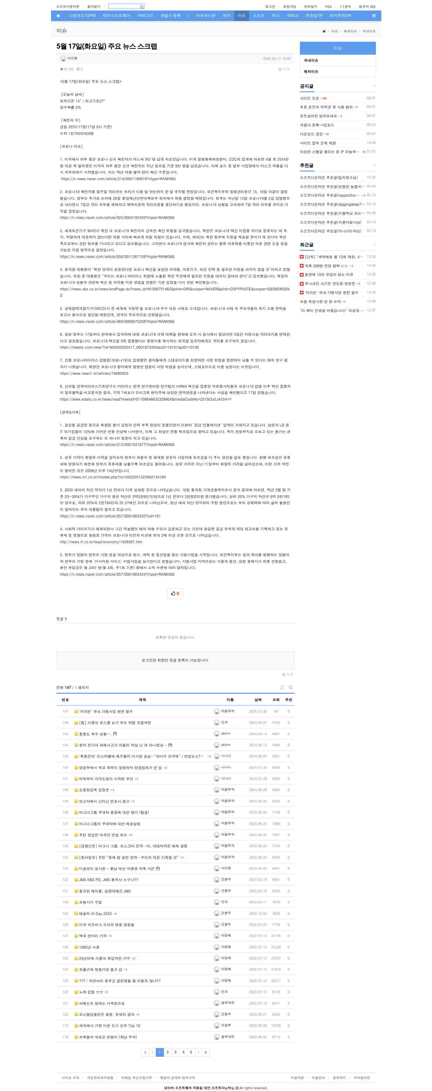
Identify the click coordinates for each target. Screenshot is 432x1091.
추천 (288, 699)
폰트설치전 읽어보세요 (318, 115)
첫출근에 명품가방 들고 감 (98, 969)
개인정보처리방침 (100, 1077)
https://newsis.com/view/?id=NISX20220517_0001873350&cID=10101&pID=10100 (129, 347)
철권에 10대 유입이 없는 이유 (326, 274)
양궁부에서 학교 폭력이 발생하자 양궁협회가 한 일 (118, 767)
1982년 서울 (87, 947)
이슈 (334, 31)
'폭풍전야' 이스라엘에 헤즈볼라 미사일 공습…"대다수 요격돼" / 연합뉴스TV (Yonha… (140, 756)
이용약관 (297, 1077)
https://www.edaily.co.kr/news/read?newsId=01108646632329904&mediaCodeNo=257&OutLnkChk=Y (146, 399)
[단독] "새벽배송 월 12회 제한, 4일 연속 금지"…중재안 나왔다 (332, 256)
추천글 (306, 165)
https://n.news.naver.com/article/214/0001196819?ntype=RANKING (118, 178)
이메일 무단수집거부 (136, 1077)
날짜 (258, 699)
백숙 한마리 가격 (90, 935)
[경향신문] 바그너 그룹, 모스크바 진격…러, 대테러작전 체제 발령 (131, 845)
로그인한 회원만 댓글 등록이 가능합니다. (175, 659)
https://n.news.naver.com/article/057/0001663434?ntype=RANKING (117, 574)
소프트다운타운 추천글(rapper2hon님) (330, 195)
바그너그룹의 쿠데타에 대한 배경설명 (107, 823)
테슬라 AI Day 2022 (93, 913)
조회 (276, 699)
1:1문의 (345, 6)
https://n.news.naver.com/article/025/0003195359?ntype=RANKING (117, 217)
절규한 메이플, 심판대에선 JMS (102, 890)
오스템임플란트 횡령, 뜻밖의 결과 (104, 1014)
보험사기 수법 (88, 902)
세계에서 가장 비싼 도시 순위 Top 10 (107, 1025)
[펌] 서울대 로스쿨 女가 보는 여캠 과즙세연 (112, 722)
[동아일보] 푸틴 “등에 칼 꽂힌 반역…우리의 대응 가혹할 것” (126, 857)
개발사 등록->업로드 (317, 124)
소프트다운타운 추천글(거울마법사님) (330, 222)
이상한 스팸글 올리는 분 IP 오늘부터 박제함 (330, 151)
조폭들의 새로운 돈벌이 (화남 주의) (105, 1036)
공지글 (306, 86)
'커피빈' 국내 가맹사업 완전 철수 (103, 711)
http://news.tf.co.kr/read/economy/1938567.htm (101, 541)
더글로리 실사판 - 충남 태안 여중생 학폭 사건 (114, 868)
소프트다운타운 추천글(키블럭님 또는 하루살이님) (332, 213)
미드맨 (69, 58)
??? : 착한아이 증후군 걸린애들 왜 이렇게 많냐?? (117, 980)
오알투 (222, 1025)
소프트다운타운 (68, 6)
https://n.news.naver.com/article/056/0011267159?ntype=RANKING (117, 256)
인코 (220, 722)
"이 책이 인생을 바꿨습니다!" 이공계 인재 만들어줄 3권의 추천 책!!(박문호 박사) (332, 310)
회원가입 (289, 6)
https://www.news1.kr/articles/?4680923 (94, 373)
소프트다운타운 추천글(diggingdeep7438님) (332, 204)
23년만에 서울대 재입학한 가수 (102, 958)
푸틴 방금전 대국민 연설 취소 (100, 834)
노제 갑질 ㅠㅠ (88, 991)
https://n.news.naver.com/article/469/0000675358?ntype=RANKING (117, 321)
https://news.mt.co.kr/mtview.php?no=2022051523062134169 (113, 476)
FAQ (328, 6)
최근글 (306, 244)
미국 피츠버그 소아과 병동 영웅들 (104, 924)
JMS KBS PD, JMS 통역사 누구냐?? (106, 879)
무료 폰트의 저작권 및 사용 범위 (326, 106)
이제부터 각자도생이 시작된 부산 (103, 778)
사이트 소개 (71, 1077)
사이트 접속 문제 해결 (318, 142)
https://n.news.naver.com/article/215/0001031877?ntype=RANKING (117, 444)
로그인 (270, 6)
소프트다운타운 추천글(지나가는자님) (330, 230)
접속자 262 (367, 6)
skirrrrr (222, 733)
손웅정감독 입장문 (91, 789)
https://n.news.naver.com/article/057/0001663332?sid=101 (110, 515)
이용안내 (318, 1077)
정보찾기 (310, 6)
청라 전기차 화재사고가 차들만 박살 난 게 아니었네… (120, 744)
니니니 (222, 755)
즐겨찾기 (94, 6)
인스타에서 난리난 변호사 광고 (102, 801)
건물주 (222, 879)
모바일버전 (362, 1077)
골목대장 (223, 1002)
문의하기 (339, 1077)
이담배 (222, 935)
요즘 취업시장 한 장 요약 (320, 301)
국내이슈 (369, 31)
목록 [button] (284, 68)
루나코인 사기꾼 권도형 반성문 (327, 283)
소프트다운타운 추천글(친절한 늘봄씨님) (332, 186)
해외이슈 (350, 31)
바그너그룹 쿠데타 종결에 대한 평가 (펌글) (111, 812)
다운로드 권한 (311, 133)
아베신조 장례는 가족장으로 (99, 1003)
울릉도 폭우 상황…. (93, 733)
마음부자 (223, 711)
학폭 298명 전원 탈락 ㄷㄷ (324, 265)
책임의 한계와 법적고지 (177, 1077)
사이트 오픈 (309, 98)
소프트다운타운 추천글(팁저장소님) (329, 177)
